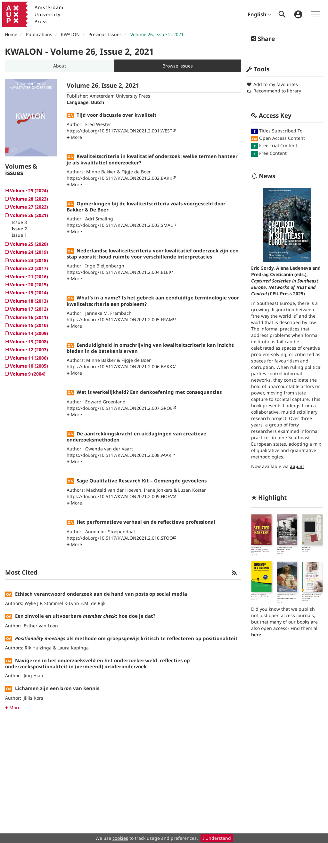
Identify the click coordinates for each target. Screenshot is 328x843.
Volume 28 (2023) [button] (28, 199)
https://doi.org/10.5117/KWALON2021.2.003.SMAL (120, 225)
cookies (120, 838)
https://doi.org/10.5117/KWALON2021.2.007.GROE (120, 408)
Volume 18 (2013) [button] (28, 301)
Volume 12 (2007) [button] (28, 349)
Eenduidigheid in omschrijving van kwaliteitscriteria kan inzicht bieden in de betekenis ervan (150, 348)
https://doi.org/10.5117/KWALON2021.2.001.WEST (119, 131)
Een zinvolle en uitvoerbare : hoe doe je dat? (85, 616)
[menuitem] (282, 14)
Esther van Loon (41, 626)
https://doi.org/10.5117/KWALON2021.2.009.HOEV (120, 496)
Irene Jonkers (158, 490)
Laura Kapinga (73, 648)
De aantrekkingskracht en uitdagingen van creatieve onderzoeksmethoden (136, 436)
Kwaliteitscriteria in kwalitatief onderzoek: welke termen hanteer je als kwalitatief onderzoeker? (152, 159)
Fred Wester (98, 124)
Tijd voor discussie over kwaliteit (117, 115)
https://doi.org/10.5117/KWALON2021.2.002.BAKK (119, 178)
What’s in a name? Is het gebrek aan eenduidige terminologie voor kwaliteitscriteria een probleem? (153, 300)
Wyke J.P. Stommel (44, 603)
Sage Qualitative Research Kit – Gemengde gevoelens (142, 480)
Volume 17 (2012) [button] (28, 309)
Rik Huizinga (38, 648)
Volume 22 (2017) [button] (28, 268)
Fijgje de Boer (136, 172)
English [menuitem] (259, 14)
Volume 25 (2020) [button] (28, 244)
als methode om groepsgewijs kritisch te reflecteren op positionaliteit (126, 638)
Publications (39, 34)
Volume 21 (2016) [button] (28, 277)
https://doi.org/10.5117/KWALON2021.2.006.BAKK (119, 366)
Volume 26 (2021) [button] (28, 215)
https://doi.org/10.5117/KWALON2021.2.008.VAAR (119, 455)
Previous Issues (105, 34)
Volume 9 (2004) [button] (27, 374)
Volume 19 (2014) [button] (28, 293)
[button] (59, 66)
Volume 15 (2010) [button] (28, 325)
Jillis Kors (33, 698)
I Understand (216, 838)
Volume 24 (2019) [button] (28, 252)
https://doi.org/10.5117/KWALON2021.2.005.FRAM (120, 319)
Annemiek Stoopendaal (110, 532)
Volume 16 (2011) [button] (28, 317)
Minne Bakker (101, 172)
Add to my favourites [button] (272, 84)
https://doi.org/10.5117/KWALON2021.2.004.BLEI (118, 272)
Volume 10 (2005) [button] (28, 366)
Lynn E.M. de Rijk (87, 603)
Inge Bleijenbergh (104, 266)
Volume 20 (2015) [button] (28, 285)
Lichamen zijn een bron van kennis (57, 688)
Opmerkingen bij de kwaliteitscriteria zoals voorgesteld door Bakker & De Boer (146, 206)
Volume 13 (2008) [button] (28, 341)
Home (11, 34)
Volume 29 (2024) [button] (28, 190)
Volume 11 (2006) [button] (28, 358)
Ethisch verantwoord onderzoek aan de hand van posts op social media (101, 594)
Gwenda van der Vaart (109, 449)
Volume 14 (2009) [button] (28, 333)
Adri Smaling (99, 219)
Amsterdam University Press (120, 96)
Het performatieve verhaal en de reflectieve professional (146, 522)
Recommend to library (273, 91)
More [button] (12, 707)
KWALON (70, 34)
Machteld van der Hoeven (113, 490)
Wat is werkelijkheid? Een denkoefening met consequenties (149, 392)
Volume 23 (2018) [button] (28, 260)
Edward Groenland (105, 402)
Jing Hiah (33, 675)
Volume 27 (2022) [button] (28, 207)
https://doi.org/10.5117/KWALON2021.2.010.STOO (120, 538)
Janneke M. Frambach (108, 313)
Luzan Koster (192, 490)
